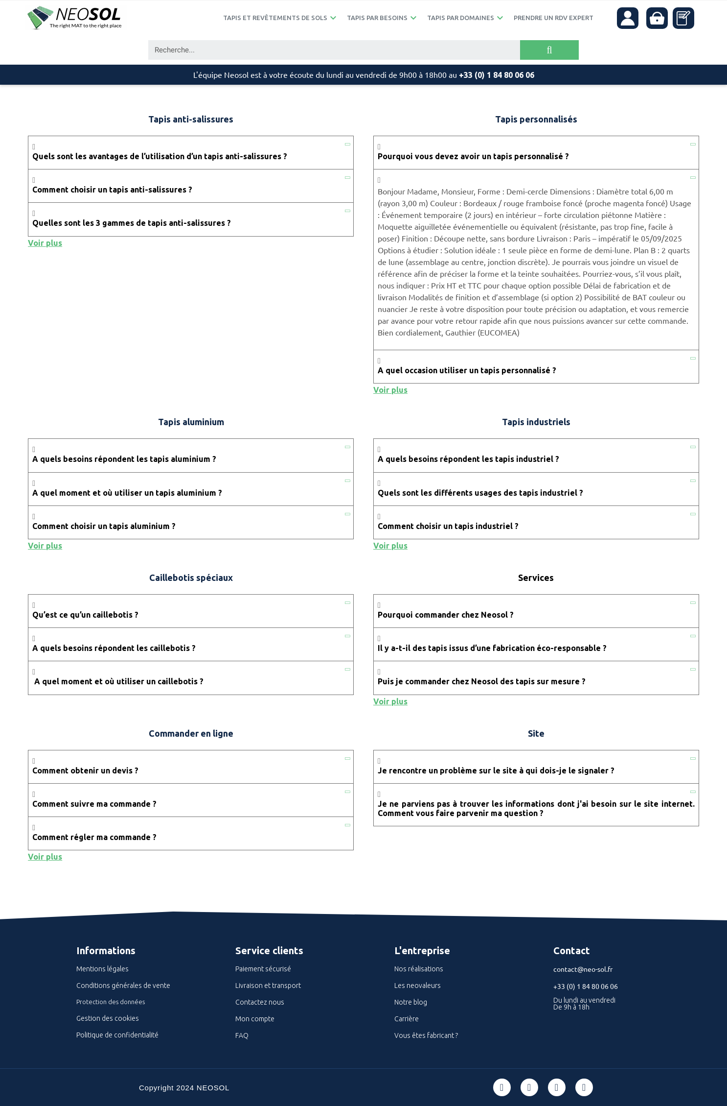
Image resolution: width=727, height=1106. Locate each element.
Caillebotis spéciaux (191, 577)
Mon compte (254, 1019)
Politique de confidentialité (117, 1035)
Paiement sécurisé (263, 969)
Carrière (406, 1019)
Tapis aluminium (191, 422)
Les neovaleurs (417, 985)
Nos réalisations (418, 969)
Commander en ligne (191, 733)
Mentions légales (102, 969)
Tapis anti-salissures (190, 119)
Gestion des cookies (107, 1018)
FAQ (242, 1035)
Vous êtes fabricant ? (426, 1035)
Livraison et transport (268, 985)
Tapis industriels (536, 422)
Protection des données (110, 1001)
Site (536, 733)
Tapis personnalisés (536, 119)
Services (536, 577)
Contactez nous (259, 1002)
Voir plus (45, 243)
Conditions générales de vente (123, 985)
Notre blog (410, 1002)
